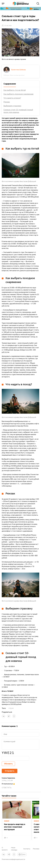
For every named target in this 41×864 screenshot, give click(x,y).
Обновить (8, 764)
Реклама (36, 849)
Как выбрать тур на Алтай (14, 90)
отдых (11, 708)
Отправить (9, 771)
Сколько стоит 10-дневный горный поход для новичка (18, 111)
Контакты (26, 849)
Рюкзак (6, 102)
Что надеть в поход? (12, 98)
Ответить (6, 787)
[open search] (38, 3)
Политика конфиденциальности (13, 859)
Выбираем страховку (12, 106)
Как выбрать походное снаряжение (18, 94)
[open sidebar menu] (3, 3)
